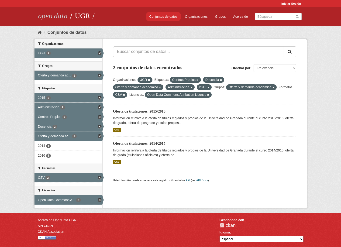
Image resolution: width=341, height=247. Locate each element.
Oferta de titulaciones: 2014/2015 (139, 143)
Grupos (220, 16)
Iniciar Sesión (291, 3)
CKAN (227, 225)
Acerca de (240, 16)
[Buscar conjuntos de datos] (278, 16)
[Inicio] (40, 32)
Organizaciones (196, 16)
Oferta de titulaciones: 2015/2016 (139, 111)
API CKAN (45, 226)
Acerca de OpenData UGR (57, 220)
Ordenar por (240, 68)
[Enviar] (297, 16)
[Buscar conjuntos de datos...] (198, 51)
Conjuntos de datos (163, 16)
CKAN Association (51, 231)
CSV (117, 129)
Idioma (225, 232)
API (188, 180)
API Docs (202, 180)
